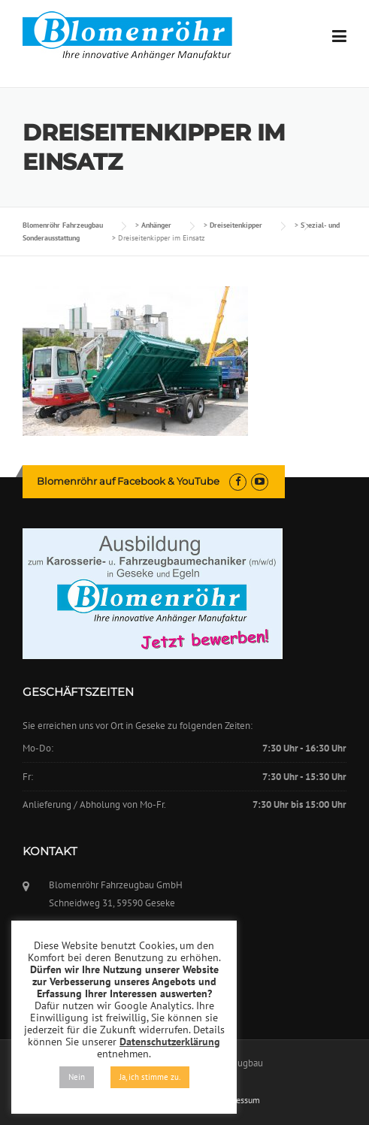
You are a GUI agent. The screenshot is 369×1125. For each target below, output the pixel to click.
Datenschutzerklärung (169, 1041)
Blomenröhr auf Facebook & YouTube (128, 481)
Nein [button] (76, 1077)
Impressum (239, 1100)
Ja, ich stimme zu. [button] (149, 1077)
